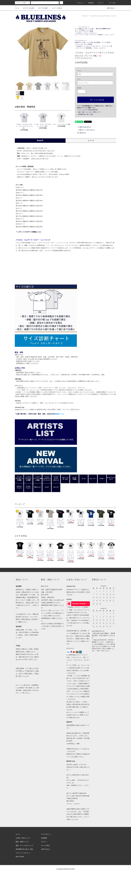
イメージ (91, 140)
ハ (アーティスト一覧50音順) (96, 34)
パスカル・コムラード (109, 34)
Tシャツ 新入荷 (89, 30)
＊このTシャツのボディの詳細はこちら (28, 232)
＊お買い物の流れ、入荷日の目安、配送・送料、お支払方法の (39, 414)
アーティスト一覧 (83, 34)
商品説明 (40, 140)
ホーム (17, 8)
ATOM (22, 856)
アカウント (79, 3)
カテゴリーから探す (27, 8)
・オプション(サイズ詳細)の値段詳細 (87, 110)
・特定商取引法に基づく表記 (85, 114)
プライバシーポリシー (23, 853)
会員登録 (90, 3)
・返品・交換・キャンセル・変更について (89, 112)
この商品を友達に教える (83, 127)
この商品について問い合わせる (85, 130)
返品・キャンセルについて (24, 845)
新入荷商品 (82, 30)
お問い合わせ (109, 8)
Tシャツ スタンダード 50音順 (86, 31)
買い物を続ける (80, 133)
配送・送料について (22, 842)
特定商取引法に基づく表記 (24, 849)
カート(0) (111, 3)
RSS (17, 856)
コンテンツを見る (55, 8)
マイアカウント (46, 834)
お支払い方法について (23, 838)
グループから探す (41, 8)
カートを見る (45, 845)
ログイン (100, 3)
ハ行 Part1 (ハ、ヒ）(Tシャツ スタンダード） (86, 33)
